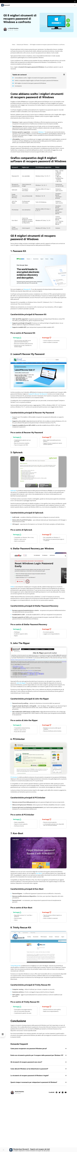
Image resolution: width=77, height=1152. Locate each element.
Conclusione (18, 86)
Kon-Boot (39, 873)
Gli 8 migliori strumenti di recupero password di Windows (30, 83)
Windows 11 (41, 132)
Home (13, 44)
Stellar (12, 586)
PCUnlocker (13, 777)
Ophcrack (13, 490)
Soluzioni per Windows (22, 44)
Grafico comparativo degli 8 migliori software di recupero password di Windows (36, 80)
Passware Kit (27, 289)
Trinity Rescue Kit (15, 965)
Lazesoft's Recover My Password (38, 394)
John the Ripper (20, 683)
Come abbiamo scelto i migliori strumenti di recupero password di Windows (35, 78)
